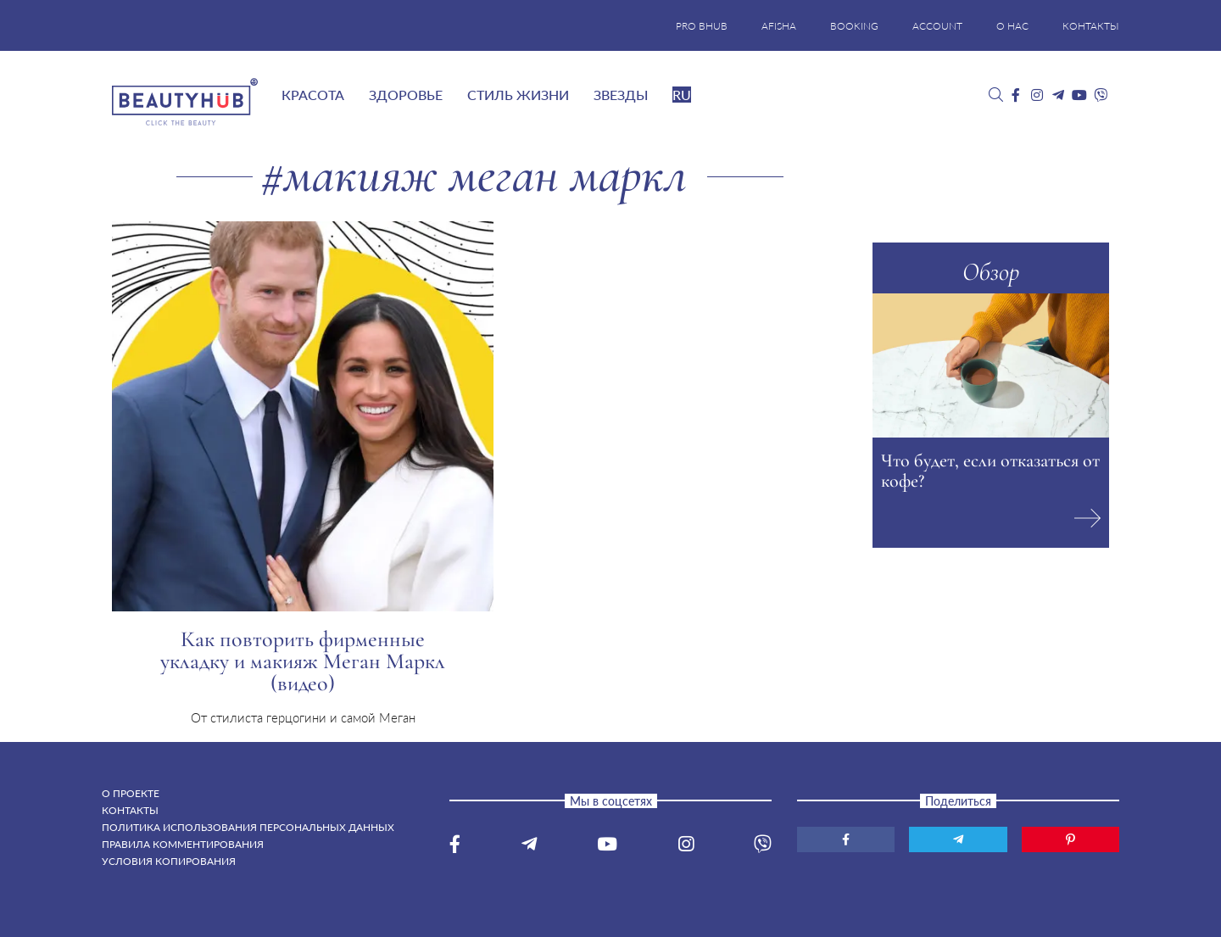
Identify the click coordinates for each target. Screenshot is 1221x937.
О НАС (1012, 26)
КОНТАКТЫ (1090, 26)
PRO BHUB (702, 26)
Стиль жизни (518, 94)
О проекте (130, 793)
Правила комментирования (183, 844)
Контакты (130, 810)
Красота (313, 94)
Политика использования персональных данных (248, 827)
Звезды (621, 94)
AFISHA (778, 26)
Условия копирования (169, 861)
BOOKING (854, 26)
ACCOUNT (937, 26)
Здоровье (406, 94)
